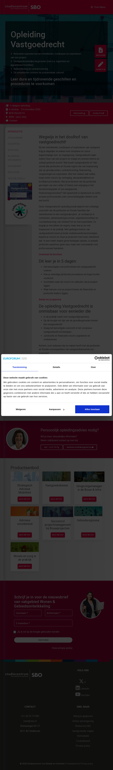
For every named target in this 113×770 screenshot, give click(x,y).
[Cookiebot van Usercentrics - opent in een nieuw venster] (97, 358)
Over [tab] (93, 367)
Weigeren (21, 409)
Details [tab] (56, 367)
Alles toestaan (92, 409)
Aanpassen (56, 409)
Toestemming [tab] (20, 367)
